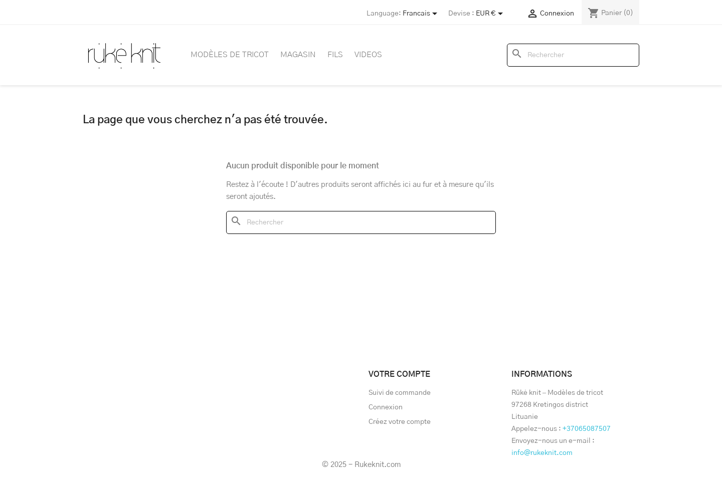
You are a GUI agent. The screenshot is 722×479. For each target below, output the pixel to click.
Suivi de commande (400, 392)
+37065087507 (587, 428)
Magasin (298, 55)
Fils (335, 55)
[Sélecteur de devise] (491, 14)
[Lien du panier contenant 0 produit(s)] (610, 13)
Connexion (386, 407)
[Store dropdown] (422, 14)
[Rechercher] (573, 55)
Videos (368, 55)
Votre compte (399, 374)
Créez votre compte (400, 421)
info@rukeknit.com (542, 452)
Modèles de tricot (230, 55)
